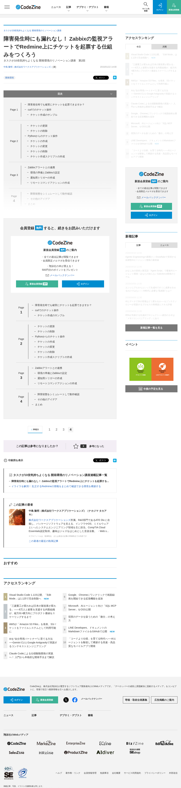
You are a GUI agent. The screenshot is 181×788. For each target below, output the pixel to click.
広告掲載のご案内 (164, 699)
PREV (34, 429)
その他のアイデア (47, 399)
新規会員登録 (36, 284)
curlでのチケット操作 (40, 109)
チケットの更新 (39, 125)
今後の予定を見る (151, 389)
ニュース (56, 7)
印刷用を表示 (13, 460)
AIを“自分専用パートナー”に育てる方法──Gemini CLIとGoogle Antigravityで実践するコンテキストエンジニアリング (33, 642)
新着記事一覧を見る (151, 327)
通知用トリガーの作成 (42, 177)
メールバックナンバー (60, 275)
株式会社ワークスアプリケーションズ (50, 520)
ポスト (100, 78)
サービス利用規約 (132, 773)
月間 (164, 47)
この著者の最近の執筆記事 (43, 541)
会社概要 (116, 773)
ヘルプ (59, 773)
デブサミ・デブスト (87, 7)
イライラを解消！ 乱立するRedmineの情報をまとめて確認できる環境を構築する (56, 486)
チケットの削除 (39, 130)
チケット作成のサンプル (43, 114)
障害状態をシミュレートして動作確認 (58, 394)
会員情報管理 (90, 773)
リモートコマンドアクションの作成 (57, 383)
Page (14, 109)
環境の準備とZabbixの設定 (45, 172)
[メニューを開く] (7, 7)
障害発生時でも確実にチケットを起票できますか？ (56, 104)
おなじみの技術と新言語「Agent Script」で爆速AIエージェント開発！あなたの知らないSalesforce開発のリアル (151, 273)
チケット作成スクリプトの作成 (47, 156)
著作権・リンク (72, 773)
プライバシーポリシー (155, 773)
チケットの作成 (39, 141)
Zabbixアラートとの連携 (41, 167)
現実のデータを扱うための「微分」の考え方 (152, 133)
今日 (138, 47)
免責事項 (104, 773)
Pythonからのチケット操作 (43, 136)
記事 (68, 7)
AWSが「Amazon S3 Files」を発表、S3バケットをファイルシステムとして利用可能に (32, 628)
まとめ (38, 404)
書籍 (106, 7)
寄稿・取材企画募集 (136, 699)
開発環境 (9, 77)
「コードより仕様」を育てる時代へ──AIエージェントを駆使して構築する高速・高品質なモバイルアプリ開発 (92, 642)
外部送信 (173, 773)
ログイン (82, 284)
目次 (85, 94)
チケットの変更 (39, 146)
